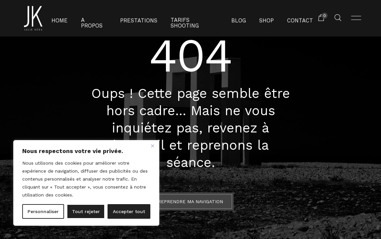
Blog (233, 18)
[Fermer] (152, 146)
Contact (290, 18)
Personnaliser (43, 211)
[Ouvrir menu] (356, 18)
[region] (86, 183)
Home (70, 18)
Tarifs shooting (193, 18)
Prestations (142, 18)
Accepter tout (129, 211)
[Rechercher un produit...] (338, 18)
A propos (101, 18)
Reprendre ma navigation (190, 201)
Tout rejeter (86, 211)
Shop (259, 18)
